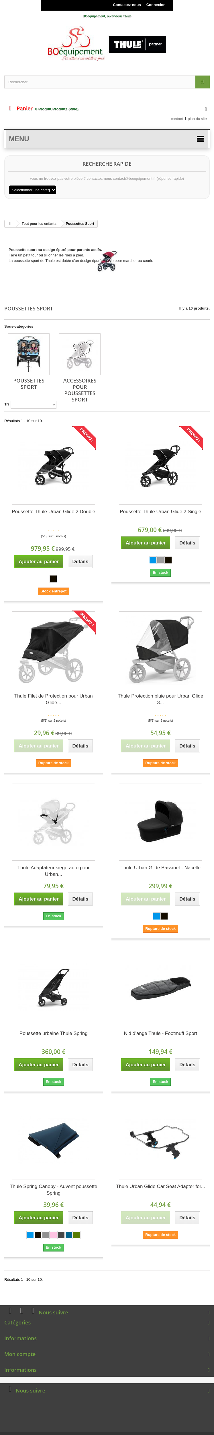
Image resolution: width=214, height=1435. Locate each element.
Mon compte (20, 1354)
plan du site (197, 119)
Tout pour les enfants (39, 224)
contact (177, 119)
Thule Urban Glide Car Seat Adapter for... (160, 1186)
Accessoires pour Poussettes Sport (80, 390)
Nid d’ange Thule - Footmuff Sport (160, 1033)
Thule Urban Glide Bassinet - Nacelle (160, 867)
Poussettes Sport (28, 383)
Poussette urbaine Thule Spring (53, 1033)
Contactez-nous (127, 5)
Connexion (156, 5)
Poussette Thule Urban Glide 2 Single (160, 511)
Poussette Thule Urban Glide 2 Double (53, 511)
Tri (6, 404)
